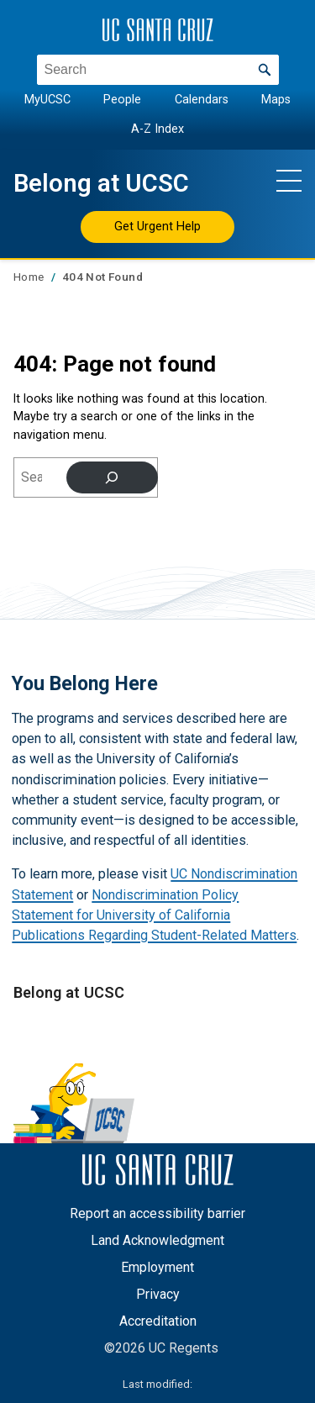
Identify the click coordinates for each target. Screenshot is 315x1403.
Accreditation (158, 1321)
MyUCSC (47, 99)
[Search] (112, 477)
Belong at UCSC (101, 183)
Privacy (158, 1294)
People (122, 99)
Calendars (201, 99)
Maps (276, 99)
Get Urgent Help (158, 226)
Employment (157, 1267)
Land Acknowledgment (157, 1240)
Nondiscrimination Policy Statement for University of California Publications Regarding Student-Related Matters (154, 915)
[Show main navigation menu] (289, 180)
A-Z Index (157, 128)
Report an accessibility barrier (157, 1213)
